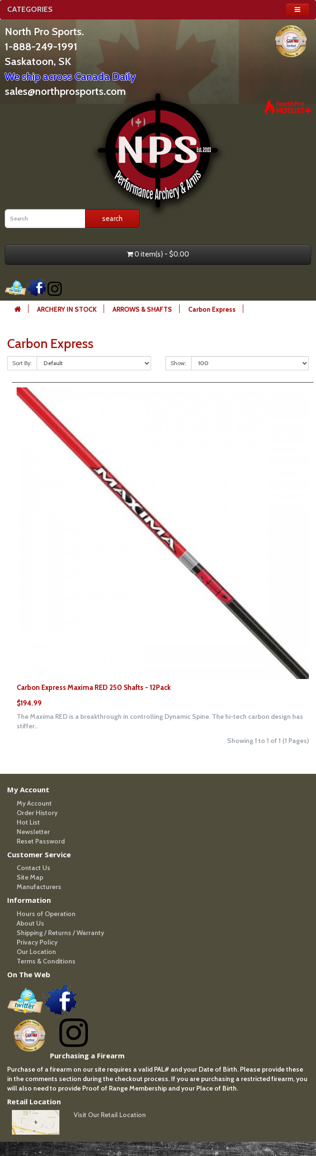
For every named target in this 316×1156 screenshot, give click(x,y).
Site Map (30, 877)
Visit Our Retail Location (110, 1114)
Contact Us (33, 867)
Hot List (28, 822)
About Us (30, 923)
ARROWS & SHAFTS (142, 309)
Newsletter (33, 831)
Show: (178, 363)
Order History (37, 812)
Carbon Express (212, 309)
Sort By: (22, 363)
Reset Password (41, 841)
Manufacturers (39, 886)
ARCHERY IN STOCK (66, 309)
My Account (34, 803)
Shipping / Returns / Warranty (60, 932)
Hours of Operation (46, 913)
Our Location (36, 951)
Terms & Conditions (46, 961)
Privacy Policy (37, 942)
